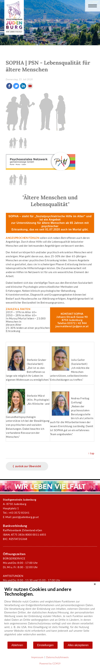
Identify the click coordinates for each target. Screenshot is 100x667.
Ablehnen (17, 645)
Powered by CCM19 (50, 663)
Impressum (37, 657)
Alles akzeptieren (78, 645)
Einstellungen (45, 645)
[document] (50, 614)
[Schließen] (94, 584)
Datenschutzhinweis (57, 657)
